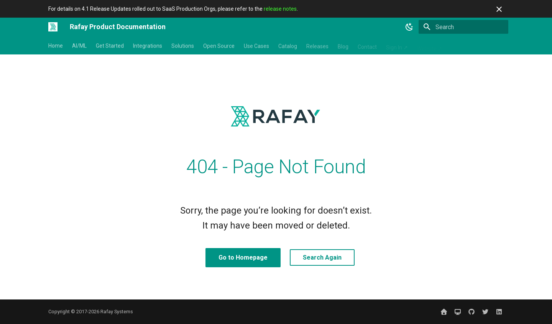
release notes (280, 9)
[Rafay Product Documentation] (53, 27)
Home (55, 46)
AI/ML (79, 46)
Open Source (219, 46)
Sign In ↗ (397, 46)
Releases (317, 46)
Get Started (110, 46)
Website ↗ (429, 46)
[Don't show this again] (499, 9)
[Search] (463, 27)
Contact (367, 46)
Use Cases (256, 46)
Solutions (182, 46)
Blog (343, 46)
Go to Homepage (243, 257)
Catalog (287, 46)
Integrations (147, 46)
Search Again (322, 257)
